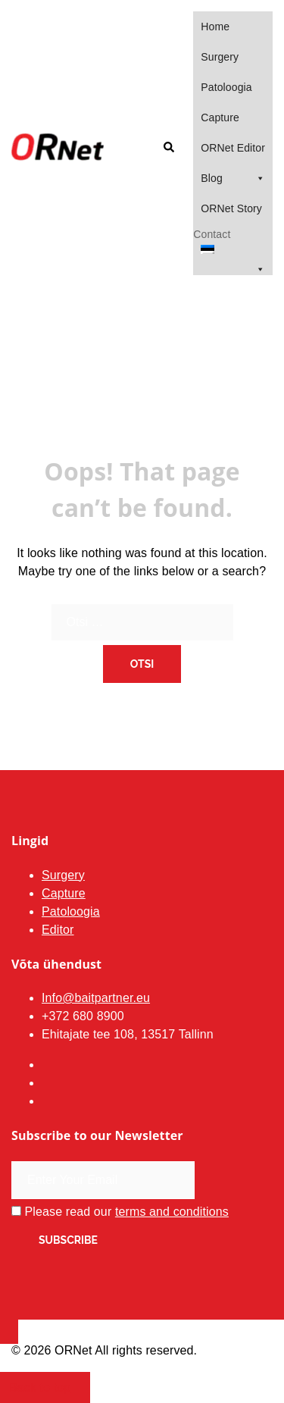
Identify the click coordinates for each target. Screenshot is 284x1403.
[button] (168, 148)
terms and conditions (172, 1211)
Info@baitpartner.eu (96, 997)
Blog (233, 178)
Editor (58, 929)
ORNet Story (231, 208)
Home (215, 26)
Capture (220, 117)
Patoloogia (226, 87)
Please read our (120, 1211)
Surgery (220, 57)
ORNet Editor (233, 148)
